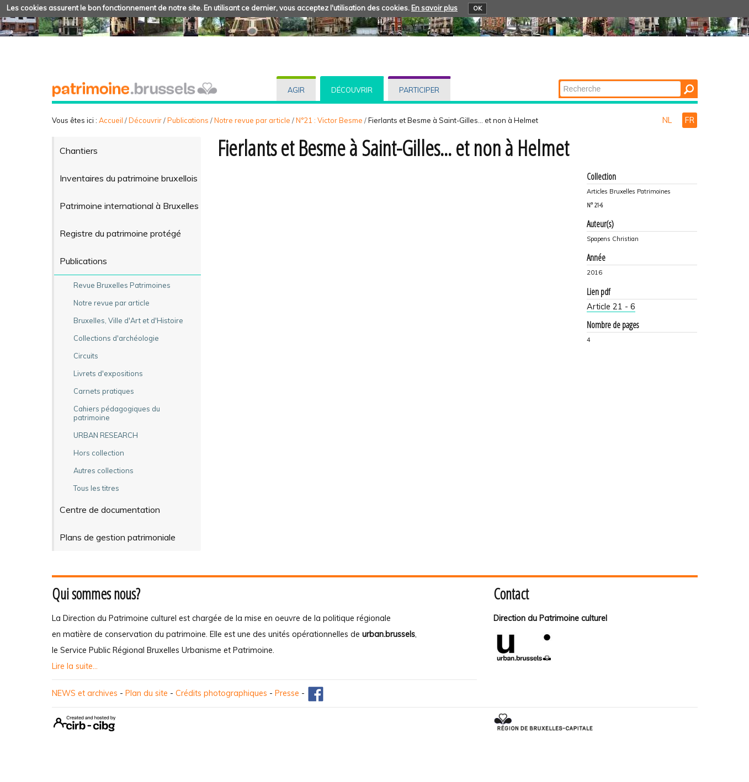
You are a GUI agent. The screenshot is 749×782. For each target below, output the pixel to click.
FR (689, 120)
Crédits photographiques (221, 693)
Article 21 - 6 (611, 307)
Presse (287, 693)
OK (477, 8)
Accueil (111, 120)
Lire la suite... (75, 666)
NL (668, 120)
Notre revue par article (252, 120)
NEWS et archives (85, 693)
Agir (296, 89)
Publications (188, 120)
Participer (419, 89)
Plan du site (146, 693)
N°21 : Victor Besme (329, 120)
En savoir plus (434, 7)
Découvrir (352, 89)
